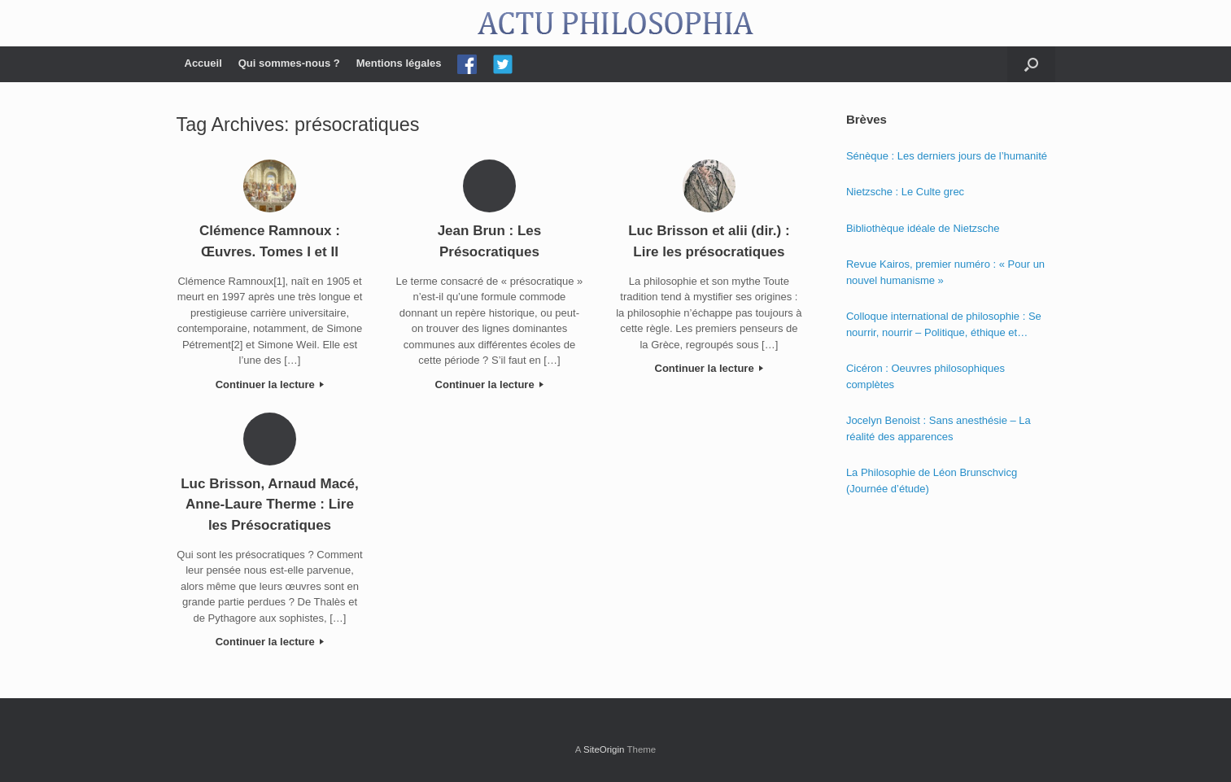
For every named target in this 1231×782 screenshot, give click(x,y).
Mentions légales (399, 63)
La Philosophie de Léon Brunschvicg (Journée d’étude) (931, 480)
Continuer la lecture (270, 384)
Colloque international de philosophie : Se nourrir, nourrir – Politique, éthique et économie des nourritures (943, 325)
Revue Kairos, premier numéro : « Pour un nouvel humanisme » (945, 272)
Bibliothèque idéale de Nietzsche (923, 228)
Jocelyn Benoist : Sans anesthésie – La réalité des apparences (938, 428)
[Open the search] (1031, 64)
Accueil (203, 63)
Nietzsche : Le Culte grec (905, 192)
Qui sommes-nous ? (289, 63)
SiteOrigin (604, 749)
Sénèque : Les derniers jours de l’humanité (946, 156)
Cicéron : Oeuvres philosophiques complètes (925, 376)
